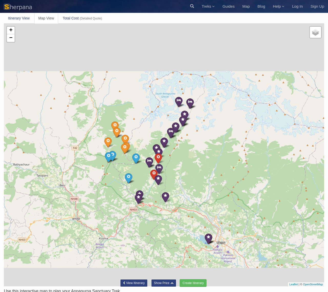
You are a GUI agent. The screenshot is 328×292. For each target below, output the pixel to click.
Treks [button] (208, 6)
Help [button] (278, 6)
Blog (261, 6)
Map (246, 6)
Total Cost (82, 18)
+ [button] (11, 30)
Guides (228, 6)
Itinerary (19, 18)
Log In (297, 6)
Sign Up (317, 6)
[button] (192, 6)
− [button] (11, 38)
